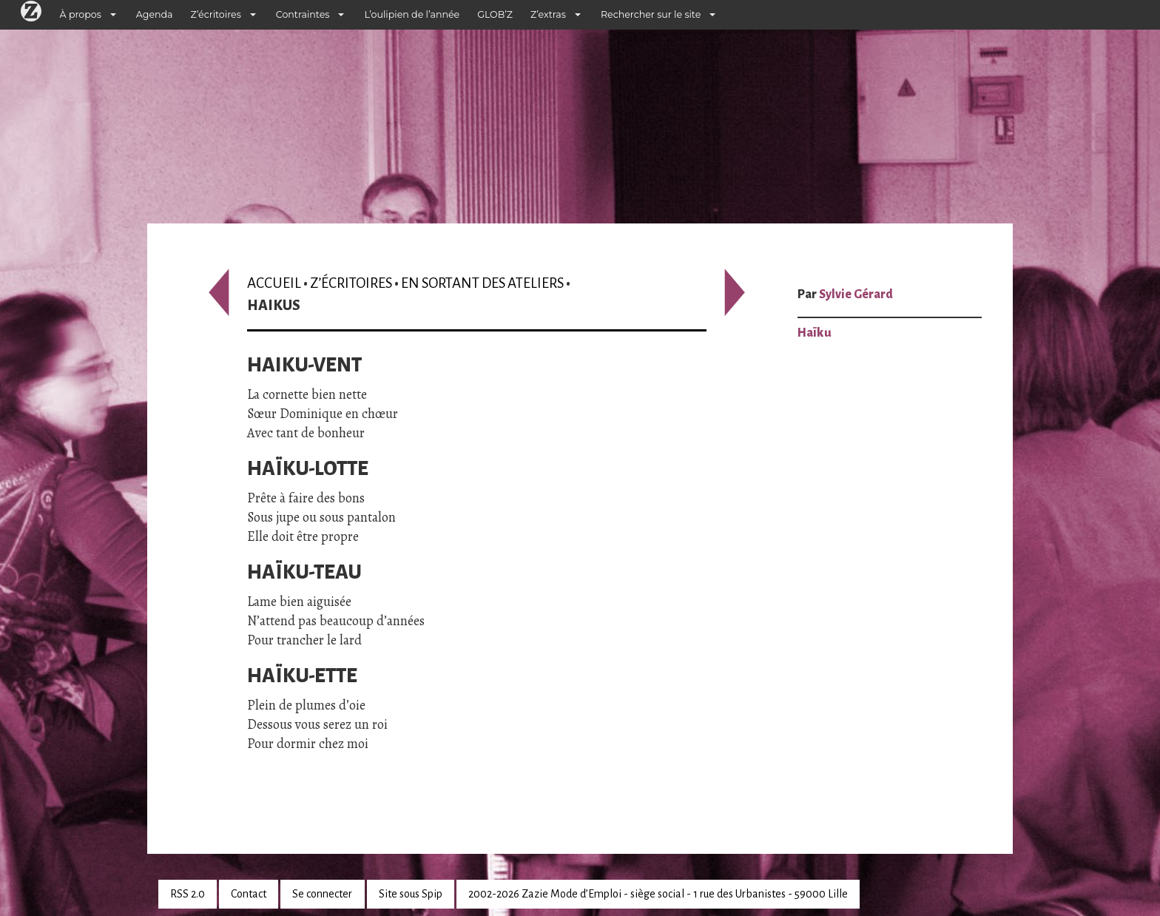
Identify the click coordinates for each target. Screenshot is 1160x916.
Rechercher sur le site (651, 14)
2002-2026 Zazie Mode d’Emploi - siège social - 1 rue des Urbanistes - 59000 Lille (658, 894)
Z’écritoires (216, 14)
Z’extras (548, 14)
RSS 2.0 (187, 894)
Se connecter (322, 894)
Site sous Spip (410, 894)
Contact (248, 894)
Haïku (815, 333)
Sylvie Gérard (856, 294)
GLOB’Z (495, 14)
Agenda (154, 14)
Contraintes (303, 14)
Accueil (274, 283)
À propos (80, 14)
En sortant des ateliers (482, 283)
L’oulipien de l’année (411, 14)
